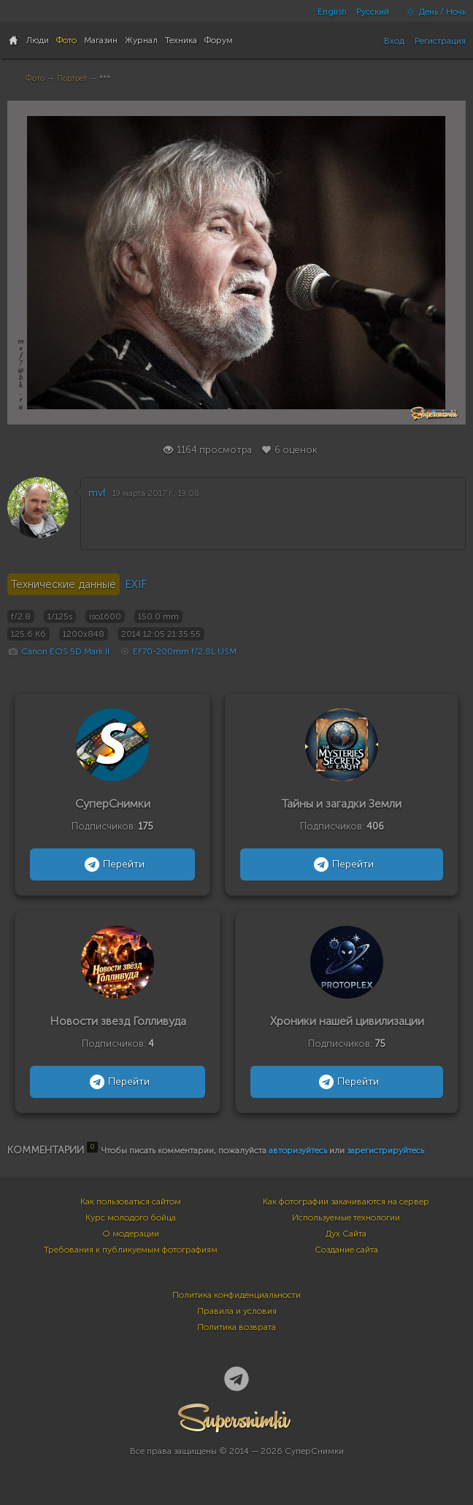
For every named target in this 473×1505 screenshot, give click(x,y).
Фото (35, 78)
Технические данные (63, 584)
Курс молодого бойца (130, 1217)
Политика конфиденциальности (236, 1295)
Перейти (113, 864)
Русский (372, 12)
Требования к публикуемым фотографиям (131, 1250)
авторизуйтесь (298, 1150)
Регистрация (440, 41)
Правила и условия (237, 1311)
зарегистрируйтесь (385, 1150)
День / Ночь (432, 12)
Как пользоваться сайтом (130, 1201)
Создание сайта (346, 1250)
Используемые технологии (346, 1217)
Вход (394, 41)
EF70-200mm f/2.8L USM (184, 651)
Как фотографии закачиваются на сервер (346, 1201)
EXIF (136, 584)
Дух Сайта (346, 1234)
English (332, 12)
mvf (97, 493)
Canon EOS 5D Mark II (65, 651)
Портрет (72, 78)
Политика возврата (236, 1327)
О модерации (130, 1234)
